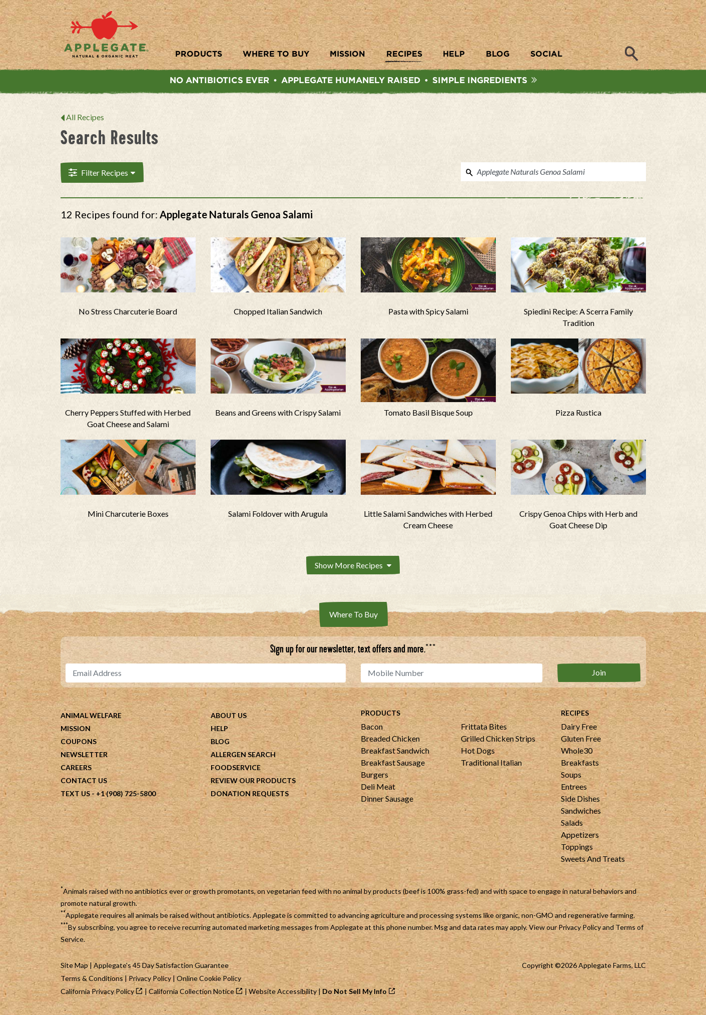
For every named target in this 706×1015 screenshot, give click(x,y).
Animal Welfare (91, 716)
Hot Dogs (478, 751)
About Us (229, 716)
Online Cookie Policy (209, 979)
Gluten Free (581, 739)
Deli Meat (378, 787)
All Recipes (85, 118)
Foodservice (236, 768)
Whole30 (576, 751)
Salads (572, 823)
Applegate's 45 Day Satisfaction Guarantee (161, 966)
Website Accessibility (283, 992)
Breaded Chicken (390, 739)
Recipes (575, 714)
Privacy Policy (579, 928)
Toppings (577, 847)
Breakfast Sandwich (395, 751)
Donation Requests (250, 794)
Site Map (74, 966)
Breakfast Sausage (393, 763)
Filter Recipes (101, 174)
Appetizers (580, 835)
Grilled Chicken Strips (498, 739)
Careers (76, 768)
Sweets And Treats (593, 859)
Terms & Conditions (92, 979)
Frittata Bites (484, 727)
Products (380, 714)
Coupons (79, 742)
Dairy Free (579, 727)
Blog (220, 742)
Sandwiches (581, 811)
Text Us (75, 794)
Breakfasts (580, 763)
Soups (571, 775)
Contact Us (84, 781)
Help (219, 729)
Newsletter (84, 755)
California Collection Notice (191, 992)
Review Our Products (253, 781)
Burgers (374, 775)
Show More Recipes (353, 566)
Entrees (574, 787)
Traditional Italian (491, 763)
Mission (76, 729)
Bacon (372, 727)
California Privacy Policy (97, 992)
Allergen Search (243, 755)
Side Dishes (580, 799)
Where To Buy (353, 615)
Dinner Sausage (387, 799)
